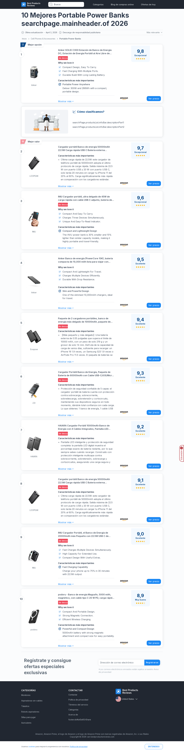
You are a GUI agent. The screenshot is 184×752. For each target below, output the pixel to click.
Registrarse (151, 671)
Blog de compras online (122, 4)
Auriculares (26, 731)
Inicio (24, 39)
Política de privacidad (78, 708)
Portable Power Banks (70, 39)
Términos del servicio (78, 713)
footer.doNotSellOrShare (79, 728)
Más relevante (154, 32)
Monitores (25, 703)
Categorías (98, 4)
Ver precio (152, 97)
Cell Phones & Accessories (43, 39)
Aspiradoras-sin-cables (31, 709)
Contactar (72, 703)
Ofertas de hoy (148, 4)
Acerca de (73, 723)
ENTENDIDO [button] (154, 746)
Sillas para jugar (28, 725)
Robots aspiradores (30, 720)
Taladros (25, 714)
